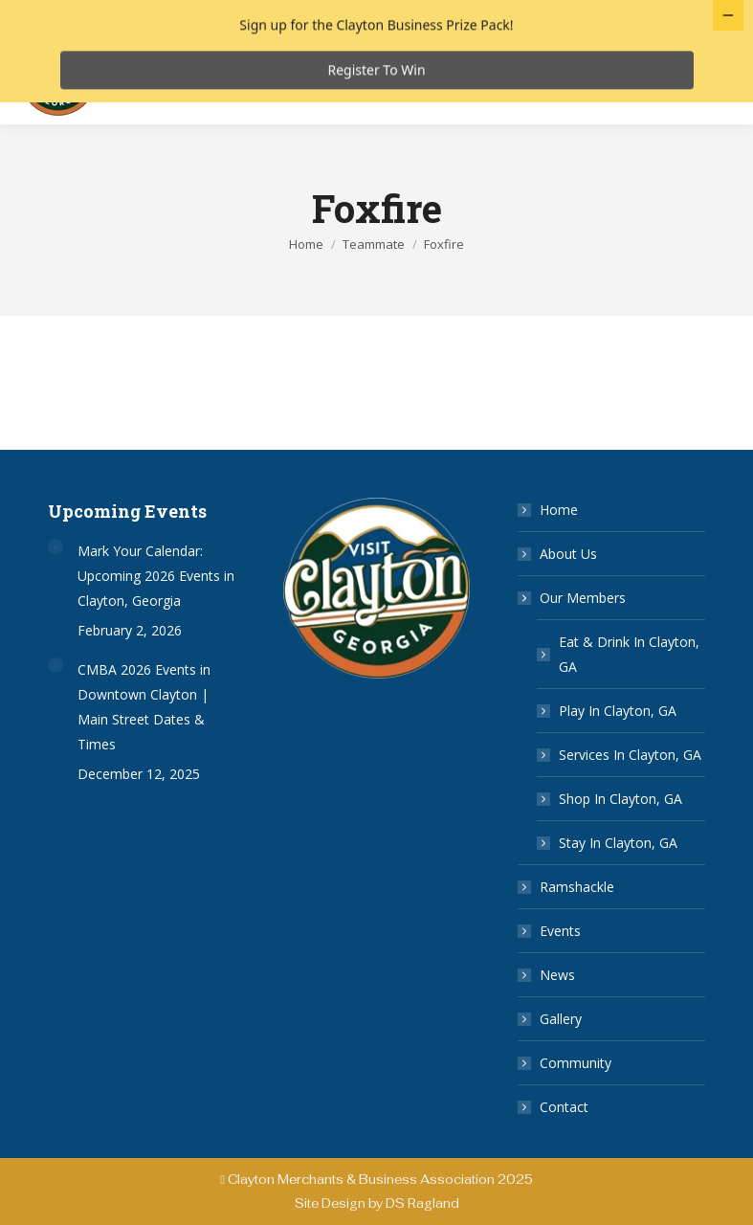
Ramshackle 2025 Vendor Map (456, 98)
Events (560, 963)
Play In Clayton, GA (617, 743)
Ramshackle (577, 919)
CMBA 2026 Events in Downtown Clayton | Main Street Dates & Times (144, 739)
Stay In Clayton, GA (618, 875)
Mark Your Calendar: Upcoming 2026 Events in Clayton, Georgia (156, 608)
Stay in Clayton (262, 98)
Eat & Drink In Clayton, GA (629, 686)
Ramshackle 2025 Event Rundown (240, 117)
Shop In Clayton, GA (620, 831)
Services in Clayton (506, 79)
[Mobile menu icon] (694, 111)
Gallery (561, 1051)
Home (559, 542)
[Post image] (55, 579)
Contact (564, 1139)
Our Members (573, 630)
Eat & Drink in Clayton (193, 79)
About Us (568, 586)
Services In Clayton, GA (630, 787)
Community (575, 1095)
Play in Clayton (355, 79)
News (557, 1007)
